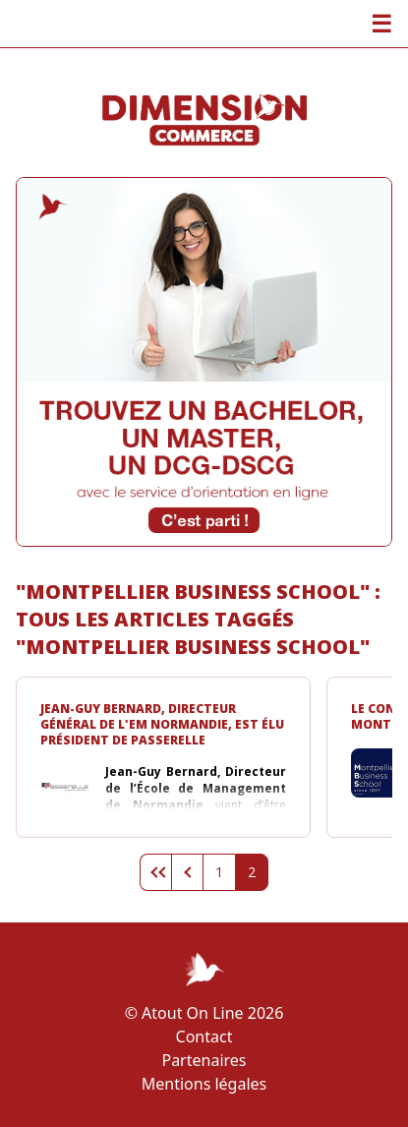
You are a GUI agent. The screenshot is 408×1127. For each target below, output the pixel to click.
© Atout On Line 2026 (204, 1013)
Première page (155, 872)
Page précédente (187, 872)
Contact (204, 1036)
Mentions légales (204, 1084)
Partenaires (203, 1060)
